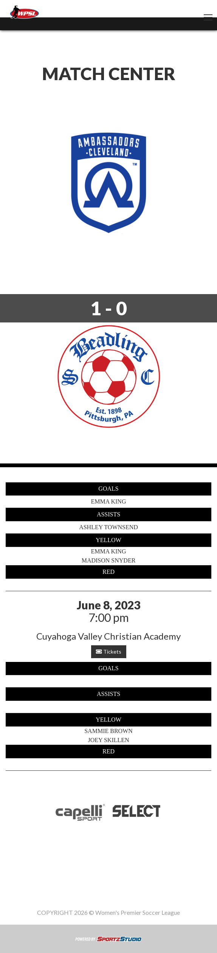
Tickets (108, 651)
